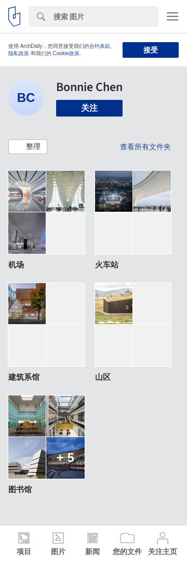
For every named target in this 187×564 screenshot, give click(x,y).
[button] (27, 146)
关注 (89, 108)
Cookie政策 (66, 53)
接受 (150, 50)
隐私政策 (18, 53)
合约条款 (99, 46)
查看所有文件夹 (145, 147)
